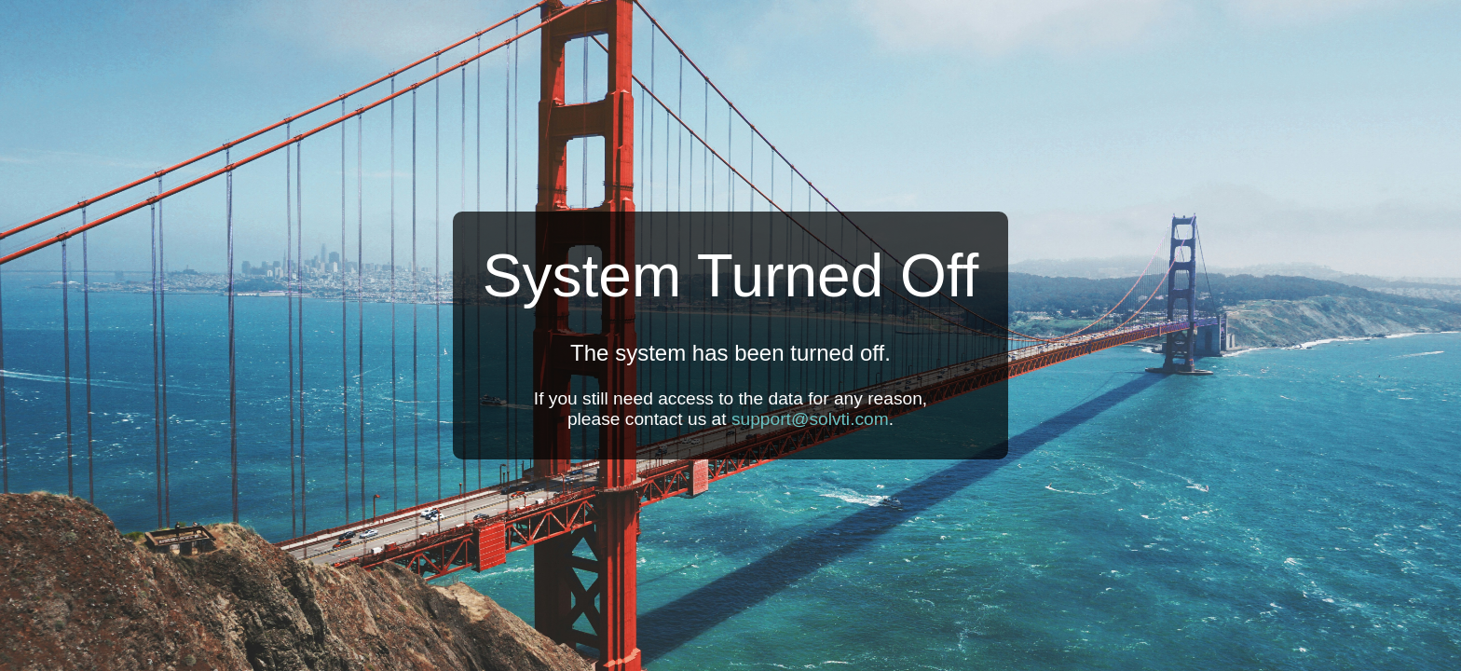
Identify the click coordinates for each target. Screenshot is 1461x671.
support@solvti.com (810, 419)
